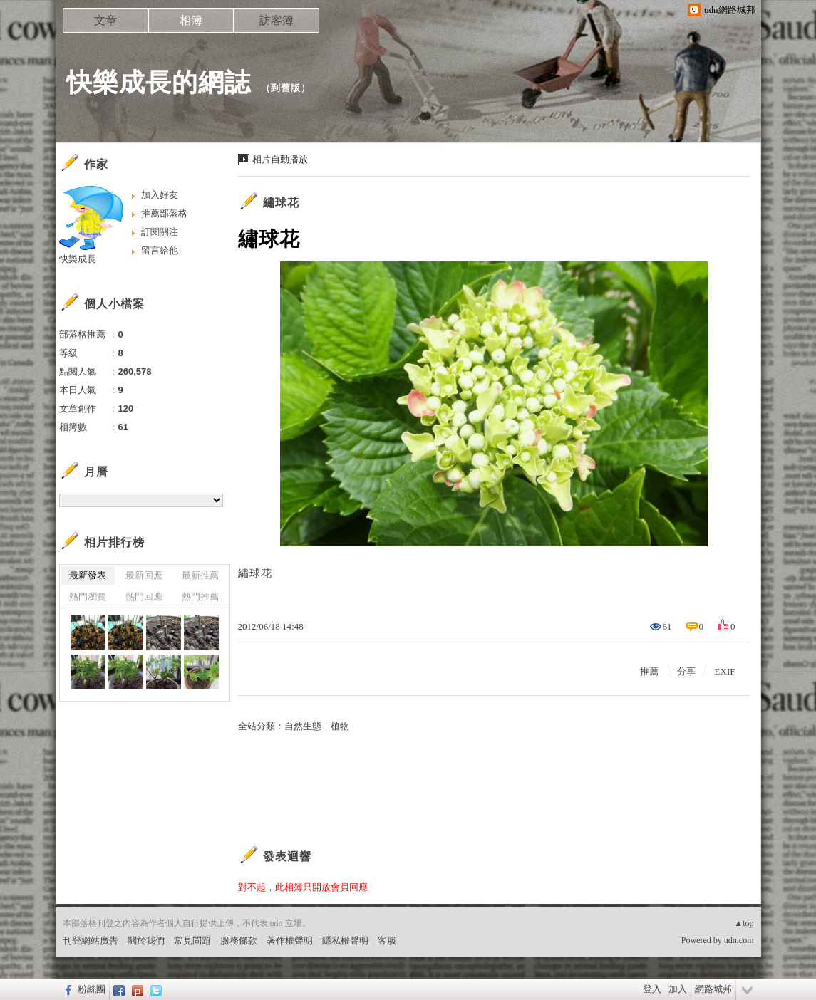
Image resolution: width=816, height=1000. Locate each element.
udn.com (739, 940)
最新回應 (143, 575)
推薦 (649, 671)
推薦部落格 (164, 213)
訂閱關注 (159, 231)
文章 (105, 20)
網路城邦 (713, 989)
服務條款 (238, 940)
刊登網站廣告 (90, 940)
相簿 (191, 20)
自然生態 (302, 726)
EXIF (725, 671)
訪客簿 (276, 20)
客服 (387, 940)
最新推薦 (200, 575)
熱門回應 (143, 596)
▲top (743, 923)
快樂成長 (77, 259)
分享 (686, 671)
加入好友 (159, 194)
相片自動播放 (280, 159)
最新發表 (87, 575)
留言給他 (159, 250)
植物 (340, 726)
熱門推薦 (200, 596)
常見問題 (192, 940)
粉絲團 (91, 989)
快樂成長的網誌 (158, 82)
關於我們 (146, 940)
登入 (652, 989)
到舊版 (286, 88)
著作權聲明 (290, 940)
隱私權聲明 (345, 940)
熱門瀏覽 (87, 596)
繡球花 (281, 203)
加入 (677, 989)
